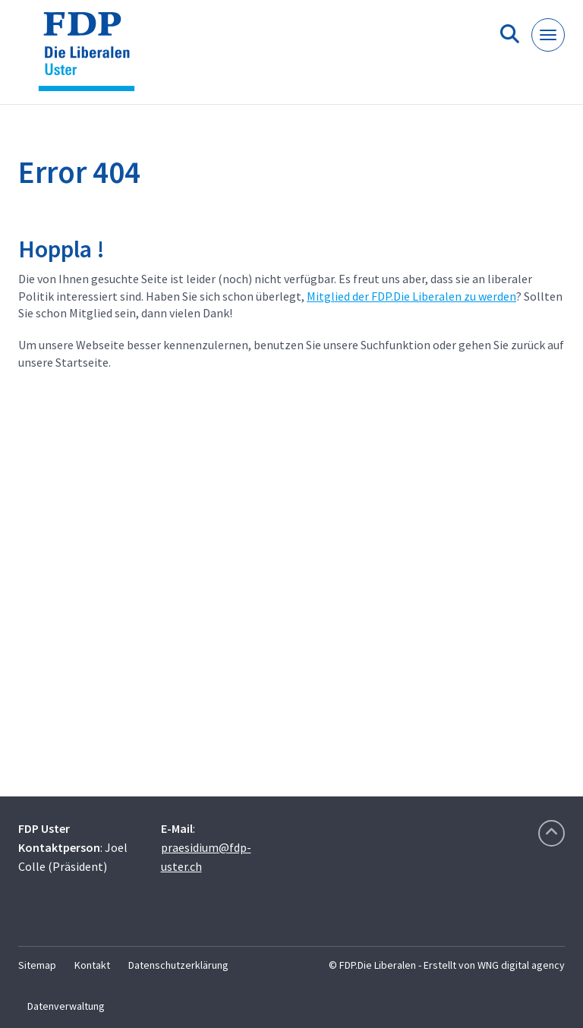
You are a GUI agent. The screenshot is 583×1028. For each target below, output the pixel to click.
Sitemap (37, 965)
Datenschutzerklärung (178, 965)
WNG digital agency (521, 965)
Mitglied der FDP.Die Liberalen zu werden (411, 296)
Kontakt (92, 965)
